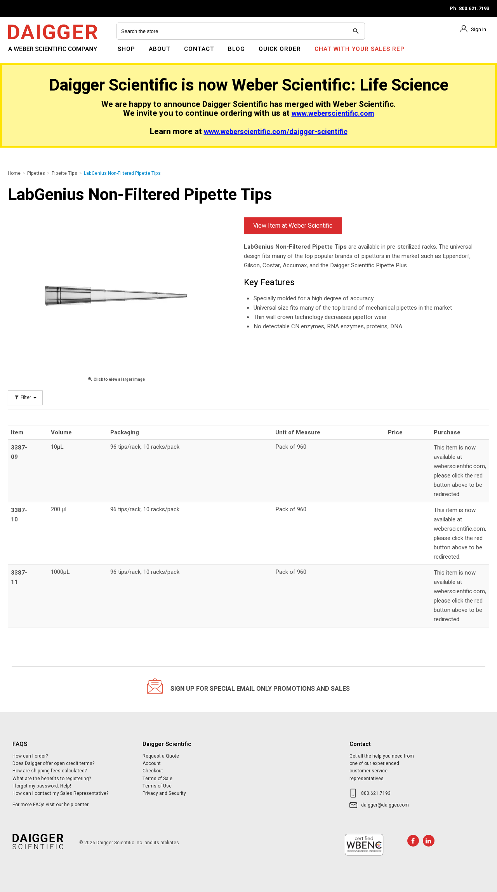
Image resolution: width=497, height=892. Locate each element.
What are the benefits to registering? (51, 778)
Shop (126, 49)
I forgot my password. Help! (41, 785)
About (159, 49)
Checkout (152, 770)
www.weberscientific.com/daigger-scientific (276, 132)
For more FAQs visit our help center (50, 804)
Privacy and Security (164, 793)
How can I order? (30, 756)
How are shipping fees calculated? (49, 770)
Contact (199, 49)
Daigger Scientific (29, 53)
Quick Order (280, 49)
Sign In (478, 29)
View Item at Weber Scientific (292, 225)
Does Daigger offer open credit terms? (53, 763)
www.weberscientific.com (333, 113)
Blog (236, 49)
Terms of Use (157, 785)
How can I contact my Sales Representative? (60, 793)
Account (151, 763)
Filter (25, 397)
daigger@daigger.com (385, 804)
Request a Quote (160, 756)
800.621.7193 (376, 793)
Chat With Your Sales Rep (360, 49)
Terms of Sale (157, 778)
